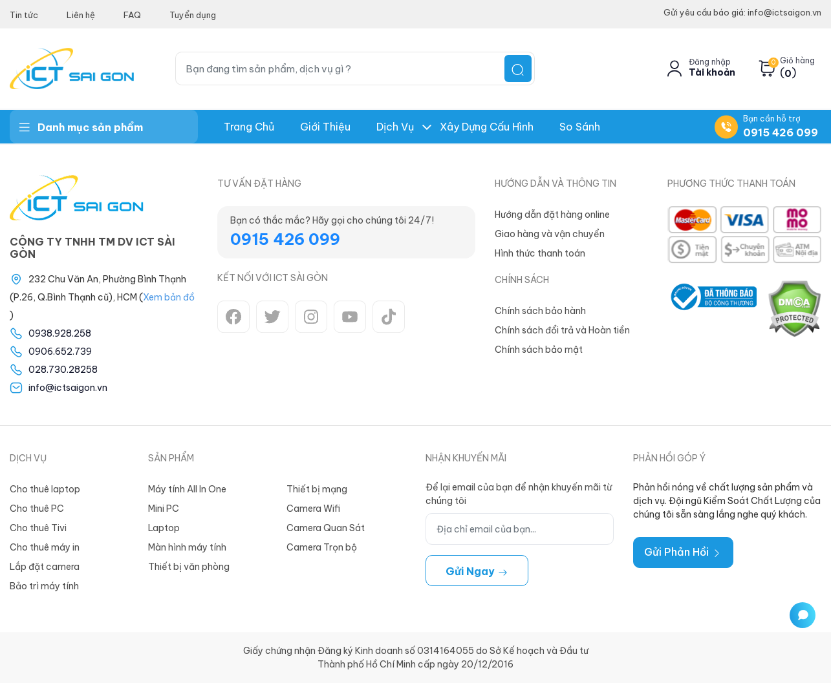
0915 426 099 (780, 132)
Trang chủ (249, 126)
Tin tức (24, 15)
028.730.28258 (63, 369)
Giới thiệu (325, 126)
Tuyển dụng (192, 15)
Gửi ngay (477, 571)
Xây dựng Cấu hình (487, 126)
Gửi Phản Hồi (683, 551)
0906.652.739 (60, 351)
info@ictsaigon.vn (67, 388)
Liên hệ (81, 15)
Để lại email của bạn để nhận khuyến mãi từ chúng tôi (519, 494)
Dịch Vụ (395, 126)
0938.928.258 (59, 333)
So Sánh (579, 126)
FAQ (132, 15)
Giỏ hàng (797, 61)
